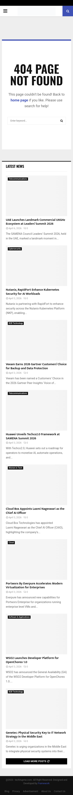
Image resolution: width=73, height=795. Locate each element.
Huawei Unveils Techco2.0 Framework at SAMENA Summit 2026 (33, 436)
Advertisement (30, 791)
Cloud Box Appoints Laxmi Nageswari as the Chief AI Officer (35, 511)
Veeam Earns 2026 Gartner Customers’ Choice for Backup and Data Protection (36, 366)
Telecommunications (18, 179)
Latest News (15, 166)
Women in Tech (15, 468)
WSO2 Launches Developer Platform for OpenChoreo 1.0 (32, 660)
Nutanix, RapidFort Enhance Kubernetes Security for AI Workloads (32, 291)
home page (19, 100)
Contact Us (59, 791)
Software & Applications (19, 617)
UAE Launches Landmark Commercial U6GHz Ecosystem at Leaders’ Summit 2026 (35, 222)
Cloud (11, 542)
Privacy (16, 791)
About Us (46, 791)
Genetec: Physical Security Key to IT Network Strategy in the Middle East (36, 734)
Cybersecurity (15, 249)
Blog (6, 791)
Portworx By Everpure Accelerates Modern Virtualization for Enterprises (34, 585)
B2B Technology (16, 323)
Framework (44, 783)
